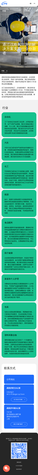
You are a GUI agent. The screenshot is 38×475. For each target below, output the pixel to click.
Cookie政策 (19, 465)
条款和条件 (19, 469)
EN (34, 3)
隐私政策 (19, 462)
